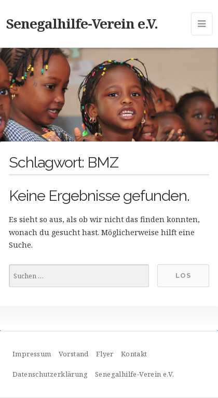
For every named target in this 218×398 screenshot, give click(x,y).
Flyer (105, 353)
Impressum (31, 353)
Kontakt (134, 353)
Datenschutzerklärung (50, 374)
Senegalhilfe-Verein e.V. (82, 23)
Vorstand (74, 353)
